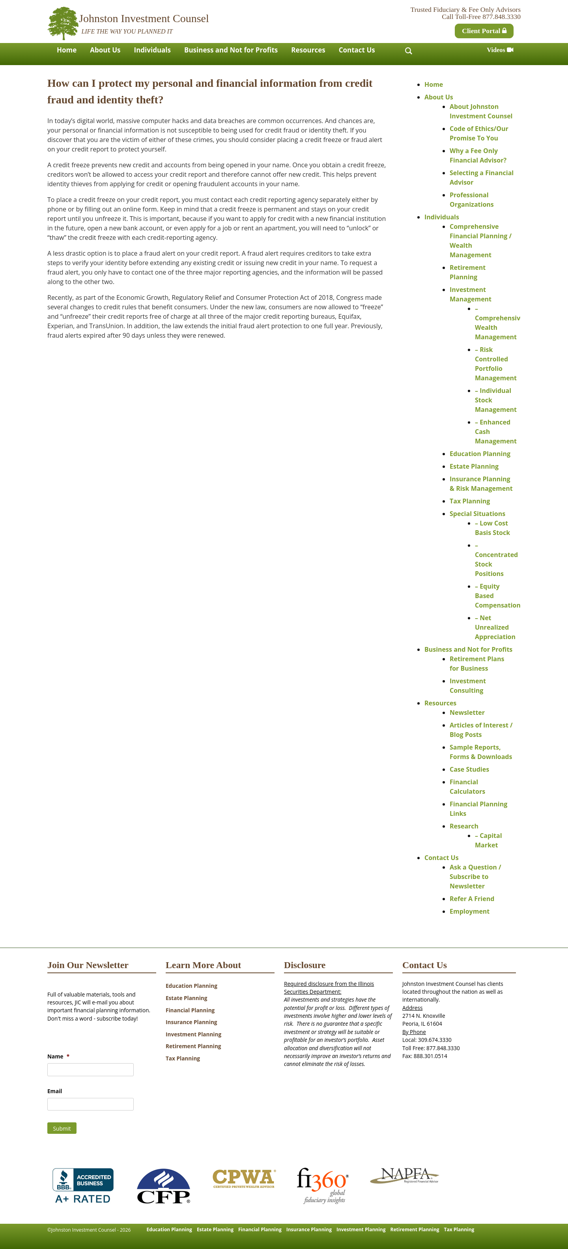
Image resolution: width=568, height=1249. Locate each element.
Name (58, 1056)
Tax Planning (470, 501)
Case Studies (469, 769)
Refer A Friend (472, 898)
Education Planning (480, 453)
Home (67, 49)
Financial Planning (190, 1010)
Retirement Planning (193, 1046)
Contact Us (357, 49)
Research (464, 826)
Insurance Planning (191, 1022)
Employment (470, 911)
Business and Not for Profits (231, 49)
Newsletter (467, 712)
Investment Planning (193, 1034)
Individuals (152, 49)
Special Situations (477, 513)
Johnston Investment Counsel (144, 18)
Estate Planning (474, 466)
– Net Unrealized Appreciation (495, 627)
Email (54, 1091)
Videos (500, 50)
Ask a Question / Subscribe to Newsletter (475, 876)
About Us (105, 49)
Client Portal (484, 31)
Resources (308, 49)
